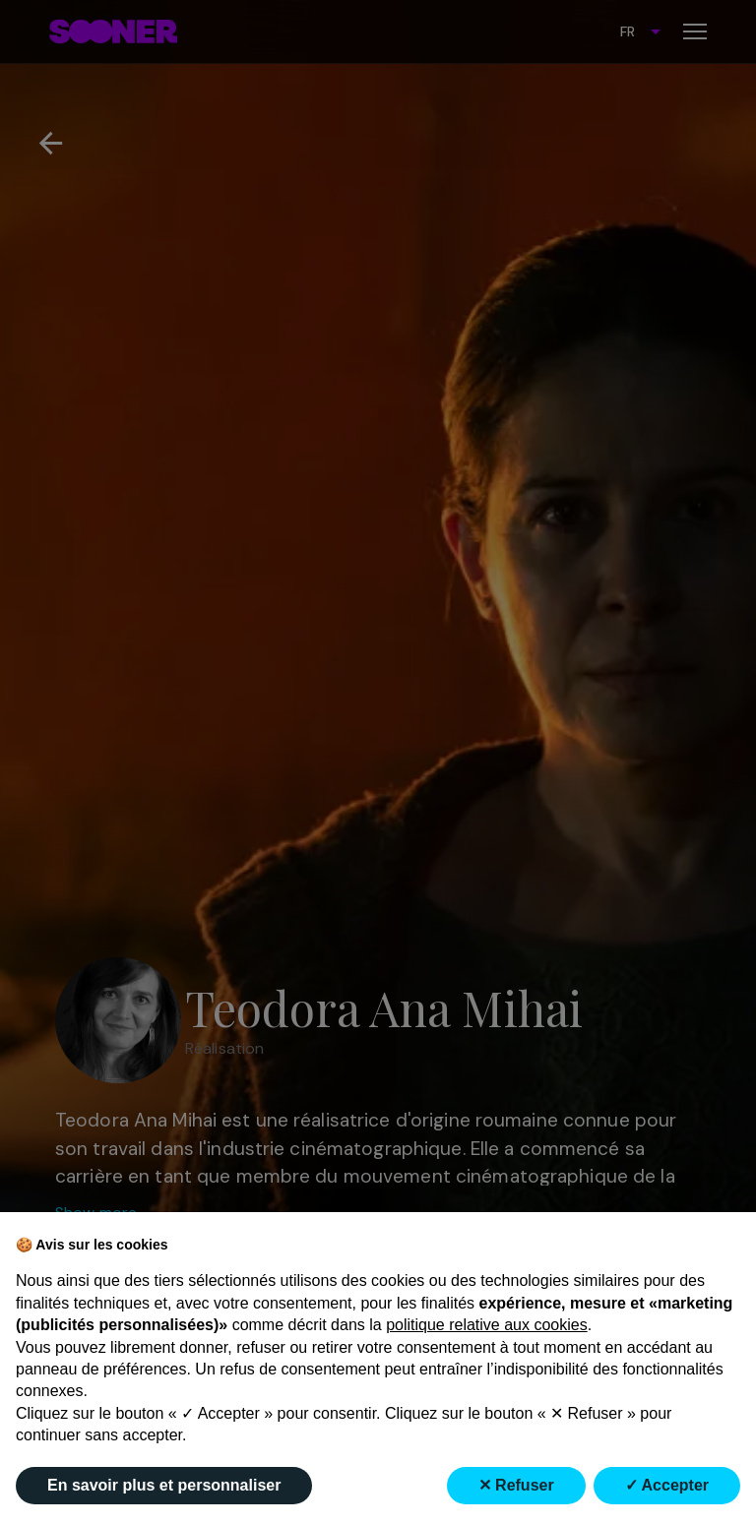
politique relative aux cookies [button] (487, 1324)
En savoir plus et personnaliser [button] (164, 1485)
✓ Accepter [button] (667, 1485)
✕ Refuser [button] (516, 1485)
